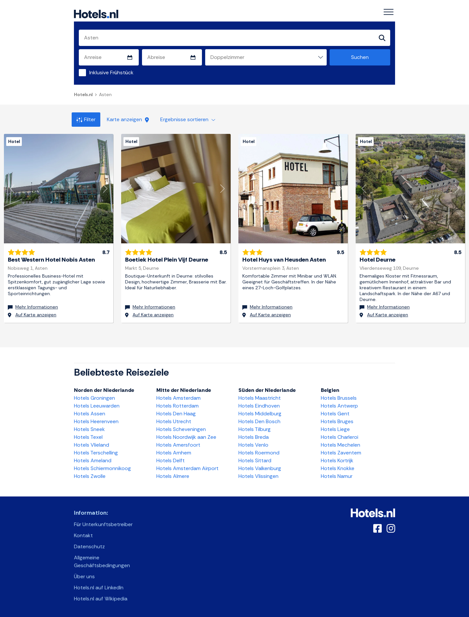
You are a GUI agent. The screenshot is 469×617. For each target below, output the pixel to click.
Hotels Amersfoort (178, 444)
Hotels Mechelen (340, 444)
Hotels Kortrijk (337, 460)
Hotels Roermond (258, 452)
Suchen (360, 57)
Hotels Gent (335, 413)
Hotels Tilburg (254, 428)
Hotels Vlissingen (258, 475)
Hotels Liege (335, 428)
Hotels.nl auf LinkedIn (98, 587)
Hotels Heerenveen (96, 421)
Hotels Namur (336, 475)
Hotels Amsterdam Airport (187, 468)
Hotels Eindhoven (259, 405)
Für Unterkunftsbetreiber (103, 524)
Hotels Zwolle (90, 475)
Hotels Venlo (253, 444)
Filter (86, 119)
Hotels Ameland (92, 460)
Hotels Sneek (89, 428)
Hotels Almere (172, 475)
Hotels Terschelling (96, 452)
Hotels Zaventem (341, 452)
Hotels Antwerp (339, 405)
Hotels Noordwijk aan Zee (186, 436)
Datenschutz (89, 546)
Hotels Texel (88, 436)
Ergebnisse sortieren (187, 119)
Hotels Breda (253, 436)
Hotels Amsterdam (178, 397)
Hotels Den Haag (176, 413)
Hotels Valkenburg (259, 468)
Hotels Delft (170, 460)
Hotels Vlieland (91, 444)
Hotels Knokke (337, 468)
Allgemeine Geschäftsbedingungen (102, 561)
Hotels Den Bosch (259, 421)
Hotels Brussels (339, 397)
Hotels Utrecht (173, 421)
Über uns (84, 576)
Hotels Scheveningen (181, 428)
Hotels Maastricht (259, 397)
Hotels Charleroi (339, 436)
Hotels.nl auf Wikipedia (100, 598)
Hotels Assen (89, 413)
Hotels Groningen (94, 397)
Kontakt (83, 535)
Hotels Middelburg (259, 413)
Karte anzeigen (128, 119)
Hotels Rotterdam (177, 405)
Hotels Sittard (254, 460)
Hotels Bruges (337, 421)
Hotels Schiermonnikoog (102, 468)
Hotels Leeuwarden (97, 405)
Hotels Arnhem (173, 452)
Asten (105, 94)
